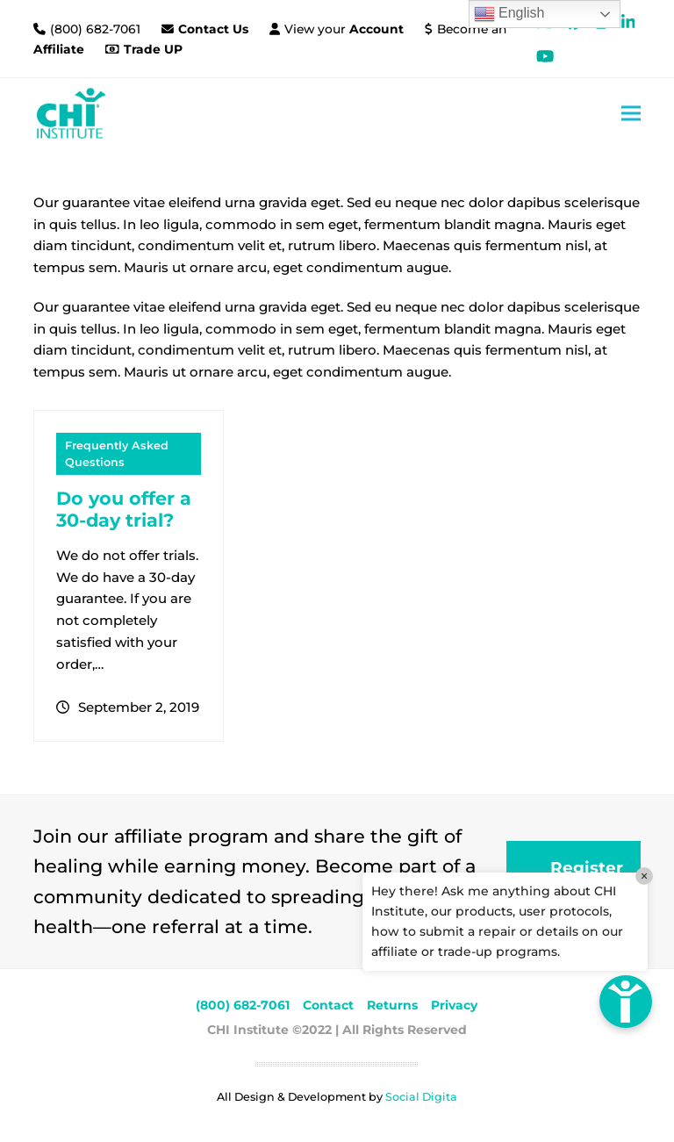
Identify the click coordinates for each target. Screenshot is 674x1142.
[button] (631, 112)
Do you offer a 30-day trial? (123, 509)
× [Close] (644, 876)
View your (344, 29)
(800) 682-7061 (97, 29)
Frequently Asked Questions (116, 454)
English (509, 14)
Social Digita (421, 1096)
